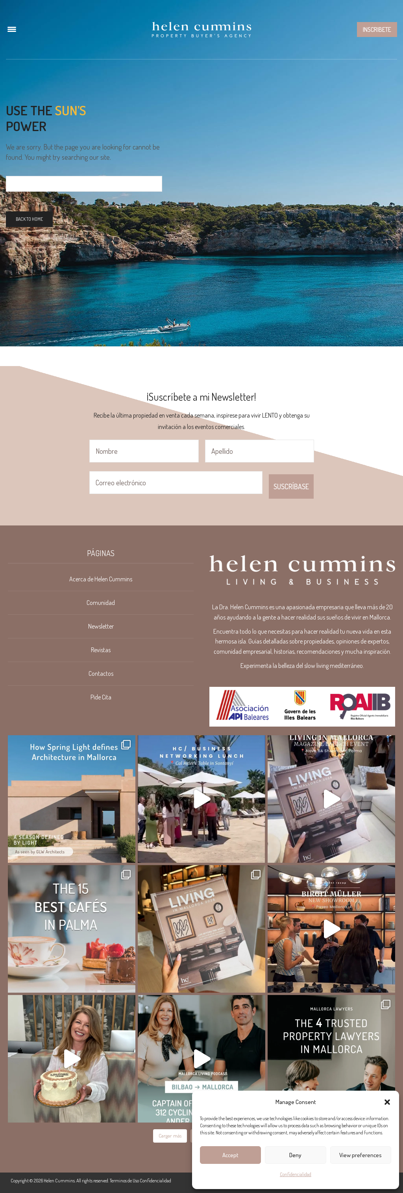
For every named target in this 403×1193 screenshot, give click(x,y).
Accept (230, 1155)
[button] (387, 1102)
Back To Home (29, 219)
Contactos (101, 673)
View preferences (360, 1155)
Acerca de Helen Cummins (100, 579)
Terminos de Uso (124, 1181)
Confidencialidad (295, 1174)
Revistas (101, 650)
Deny (295, 1155)
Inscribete (377, 29)
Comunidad (101, 603)
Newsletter (101, 626)
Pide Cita (101, 697)
